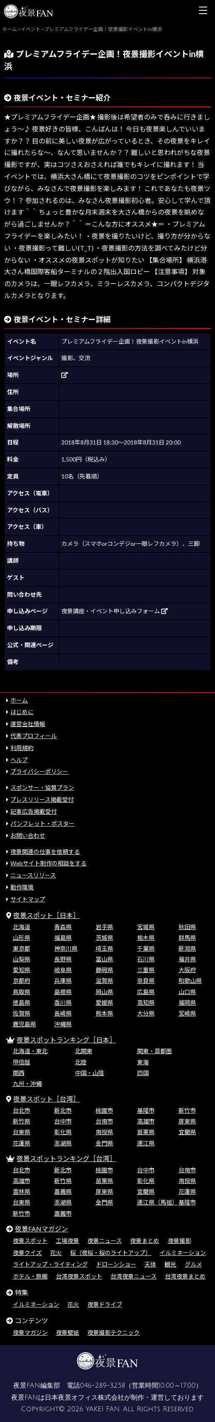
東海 (143, 1062)
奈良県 (146, 980)
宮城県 (146, 926)
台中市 (63, 1121)
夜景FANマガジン (41, 1229)
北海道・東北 (30, 1050)
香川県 (63, 1002)
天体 (150, 1264)
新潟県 (187, 948)
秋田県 (187, 926)
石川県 (146, 959)
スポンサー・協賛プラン (42, 787)
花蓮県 (21, 1143)
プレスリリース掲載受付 (42, 799)
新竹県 (21, 1121)
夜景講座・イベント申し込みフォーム (114, 610)
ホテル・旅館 (30, 1276)
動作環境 (22, 887)
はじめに (22, 711)
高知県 (146, 1002)
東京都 (21, 948)
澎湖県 (63, 1143)
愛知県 (21, 969)
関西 (18, 1072)
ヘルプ (19, 759)
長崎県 (63, 1013)
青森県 (63, 926)
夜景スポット (30, 1240)
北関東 (83, 1050)
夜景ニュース (104, 1240)
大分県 (146, 1013)
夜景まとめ (144, 1240)
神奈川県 (65, 948)
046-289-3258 (102, 1385)
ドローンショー (116, 1264)
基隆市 (146, 1110)
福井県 (187, 959)
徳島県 (21, 1002)
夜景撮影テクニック (113, 1332)
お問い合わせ (27, 835)
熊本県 (104, 1013)
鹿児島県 (24, 1024)
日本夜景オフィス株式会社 (84, 1397)
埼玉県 (104, 948)
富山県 (104, 959)
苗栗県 (146, 1131)
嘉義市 (63, 1213)
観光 (170, 1264)
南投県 (104, 1131)
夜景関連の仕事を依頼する (45, 851)
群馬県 (187, 937)
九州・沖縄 (27, 1083)
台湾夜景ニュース (134, 1276)
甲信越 (21, 1062)
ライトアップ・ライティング (50, 1264)
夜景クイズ (27, 1252)
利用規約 (22, 747)
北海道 (21, 926)
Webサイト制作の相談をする (48, 863)
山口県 (187, 991)
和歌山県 (190, 980)
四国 (143, 1072)
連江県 (146, 1143)
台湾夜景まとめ (185, 1276)
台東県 (21, 1131)
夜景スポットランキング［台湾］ (66, 1158)
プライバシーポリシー (39, 771)
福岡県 (187, 1002)
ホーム (19, 700)
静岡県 (104, 969)
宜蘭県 (187, 1131)
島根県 (63, 991)
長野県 (63, 959)
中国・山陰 (89, 1072)
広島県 (146, 991)
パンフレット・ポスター (42, 823)
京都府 (21, 980)
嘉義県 (63, 1191)
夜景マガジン (30, 1332)
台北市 (21, 1110)
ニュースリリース (33, 875)
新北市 (63, 1110)
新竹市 (187, 1110)
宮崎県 (187, 1013)
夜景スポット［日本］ (46, 915)
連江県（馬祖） (157, 1202)
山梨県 (21, 959)
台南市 (104, 1121)
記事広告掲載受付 (33, 811)
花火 (56, 1252)
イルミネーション (182, 1252)
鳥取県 (21, 991)
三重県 (146, 969)
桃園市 (104, 1110)
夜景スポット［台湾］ (46, 1099)
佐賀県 (21, 1013)
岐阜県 (63, 969)
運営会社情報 (27, 723)
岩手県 (104, 926)
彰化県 (63, 1131)
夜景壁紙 (67, 1332)
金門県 (104, 1143)
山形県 (21, 937)
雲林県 (21, 1191)
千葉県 (146, 948)
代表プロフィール (33, 735)
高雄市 (146, 1121)
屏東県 (187, 1121)
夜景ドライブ (104, 1304)
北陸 (81, 1062)
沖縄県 (63, 1024)
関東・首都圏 (154, 1050)
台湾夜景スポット (79, 1276)
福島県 (63, 937)
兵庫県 (63, 980)
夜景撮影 (179, 1240)
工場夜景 (67, 1240)
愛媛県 (104, 1002)
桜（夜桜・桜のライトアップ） (110, 1252)
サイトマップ (27, 899)
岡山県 (104, 991)
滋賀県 (104, 980)
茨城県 (104, 937)
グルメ (193, 1264)
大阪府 (187, 969)
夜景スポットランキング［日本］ (66, 1040)
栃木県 (146, 937)
